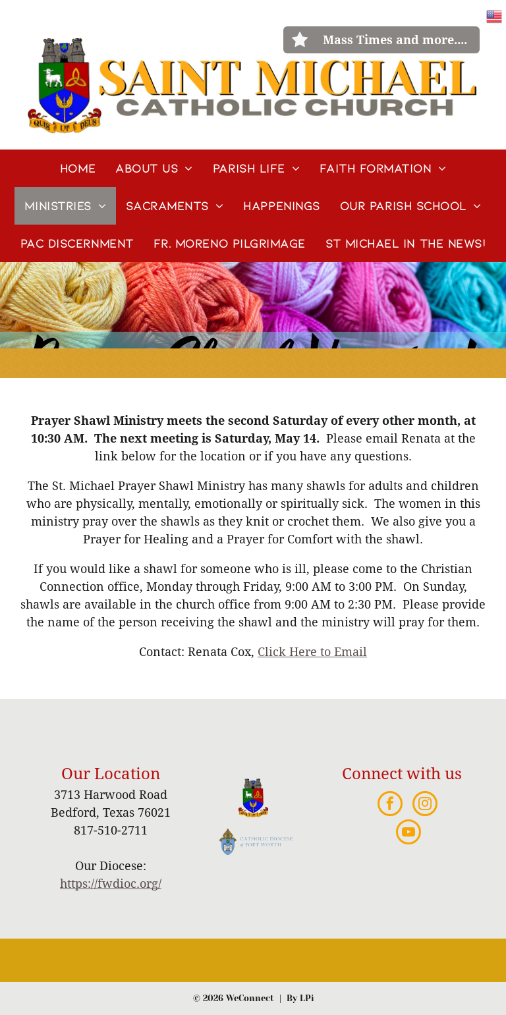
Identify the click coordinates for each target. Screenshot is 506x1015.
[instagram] (424, 805)
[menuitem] (77, 168)
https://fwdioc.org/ (110, 884)
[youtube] (408, 833)
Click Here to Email (312, 652)
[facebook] (390, 805)
